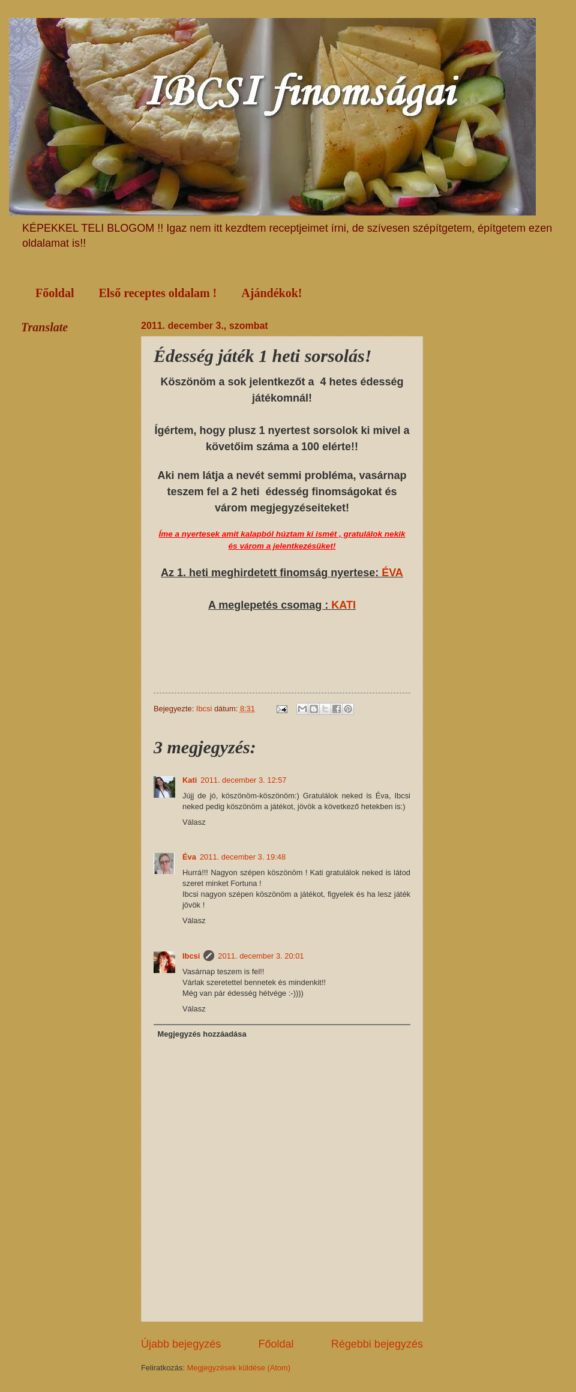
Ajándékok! (271, 293)
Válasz (194, 822)
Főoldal (54, 293)
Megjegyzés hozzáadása (201, 1033)
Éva (189, 856)
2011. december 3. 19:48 (243, 856)
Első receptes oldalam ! (157, 293)
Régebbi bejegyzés (377, 1344)
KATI (343, 605)
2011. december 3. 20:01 (261, 955)
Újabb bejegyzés (181, 1344)
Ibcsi (191, 955)
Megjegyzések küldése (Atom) (238, 1367)
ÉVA (392, 573)
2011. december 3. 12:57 (243, 780)
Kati (189, 780)
